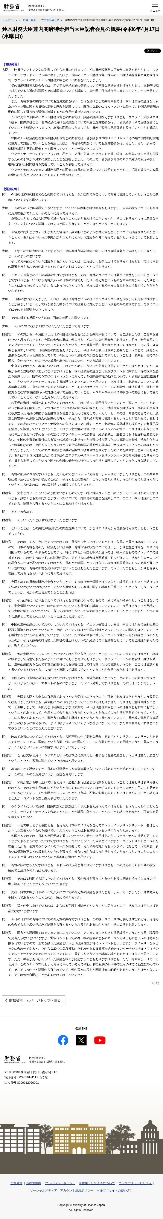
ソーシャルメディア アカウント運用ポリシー (61, 1190)
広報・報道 (29, 19)
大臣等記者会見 (50, 19)
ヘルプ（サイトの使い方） (115, 1190)
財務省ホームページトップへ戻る (35, 1000)
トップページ (10, 19)
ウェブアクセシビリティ (135, 1183)
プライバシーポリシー (60, 1183)
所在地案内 (33, 1183)
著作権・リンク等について (97, 1183)
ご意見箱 (16, 1183)
